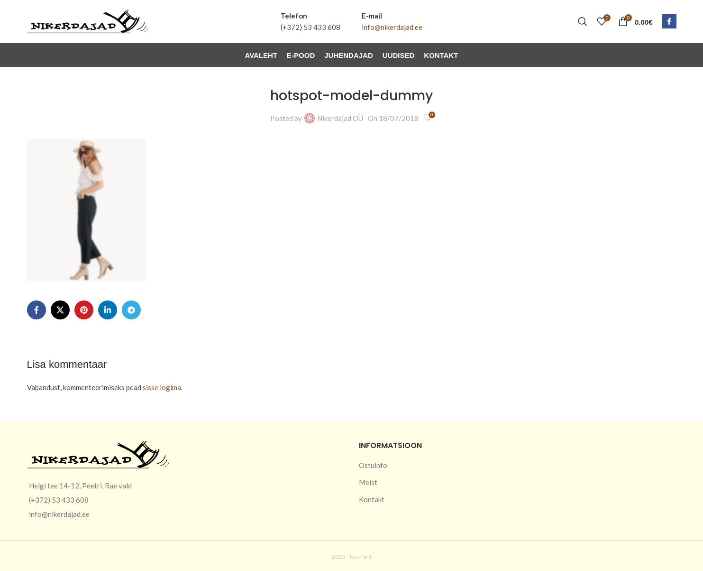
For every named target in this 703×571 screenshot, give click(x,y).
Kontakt (371, 499)
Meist (368, 482)
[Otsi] (582, 21)
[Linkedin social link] (107, 309)
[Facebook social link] (669, 21)
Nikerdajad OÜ (340, 118)
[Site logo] (87, 20)
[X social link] (60, 309)
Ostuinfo (373, 465)
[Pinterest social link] (83, 309)
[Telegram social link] (131, 309)
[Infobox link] (310, 21)
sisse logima (162, 387)
